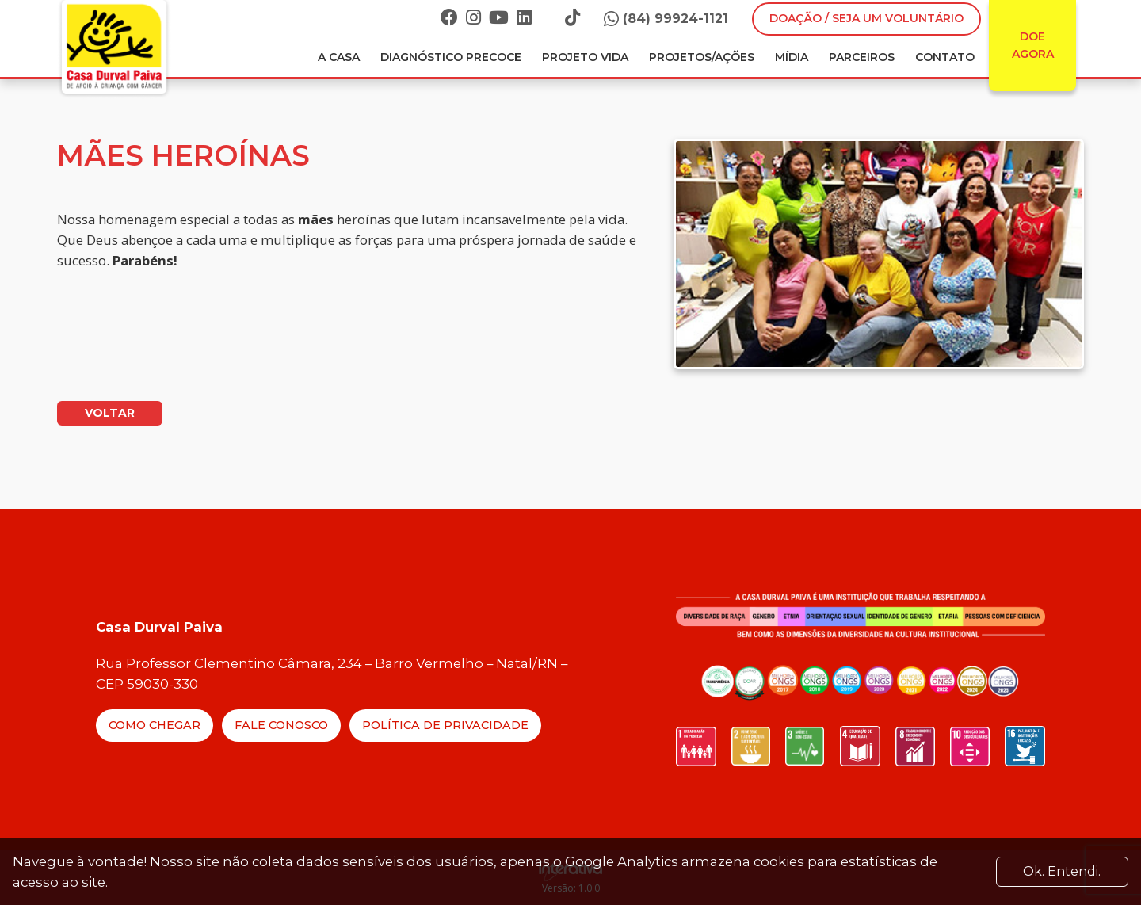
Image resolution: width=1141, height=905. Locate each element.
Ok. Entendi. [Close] (1062, 871)
